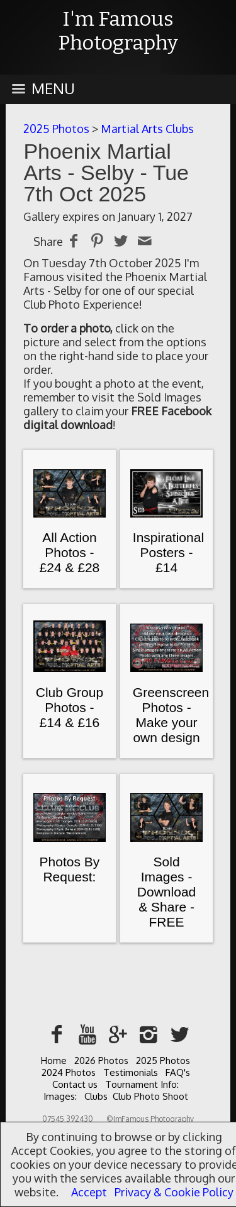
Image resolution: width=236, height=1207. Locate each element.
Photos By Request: (70, 869)
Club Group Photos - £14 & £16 (69, 707)
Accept (89, 1192)
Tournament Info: (142, 1084)
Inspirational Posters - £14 (168, 552)
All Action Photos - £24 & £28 (70, 552)
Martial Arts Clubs (147, 129)
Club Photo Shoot (150, 1096)
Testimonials (130, 1072)
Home (54, 1060)
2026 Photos (101, 1060)
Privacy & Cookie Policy (174, 1192)
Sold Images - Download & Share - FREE (166, 891)
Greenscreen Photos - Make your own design (171, 715)
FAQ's (178, 1072)
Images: (60, 1096)
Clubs (96, 1096)
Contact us (75, 1084)
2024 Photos (69, 1072)
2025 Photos (56, 129)
